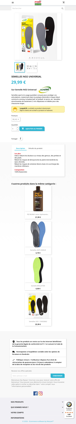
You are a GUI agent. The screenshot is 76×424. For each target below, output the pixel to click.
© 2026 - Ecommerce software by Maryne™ (38, 421)
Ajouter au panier (32, 128)
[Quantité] (13, 128)
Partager (20, 138)
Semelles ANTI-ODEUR (38, 250)
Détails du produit (35, 148)
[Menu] (72, 402)
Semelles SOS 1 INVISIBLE (38, 321)
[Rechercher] (38, 8)
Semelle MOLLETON (38, 286)
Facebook (35, 393)
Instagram (40, 393)
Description (20, 148)
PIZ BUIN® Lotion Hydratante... (38, 214)
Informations (17, 418)
